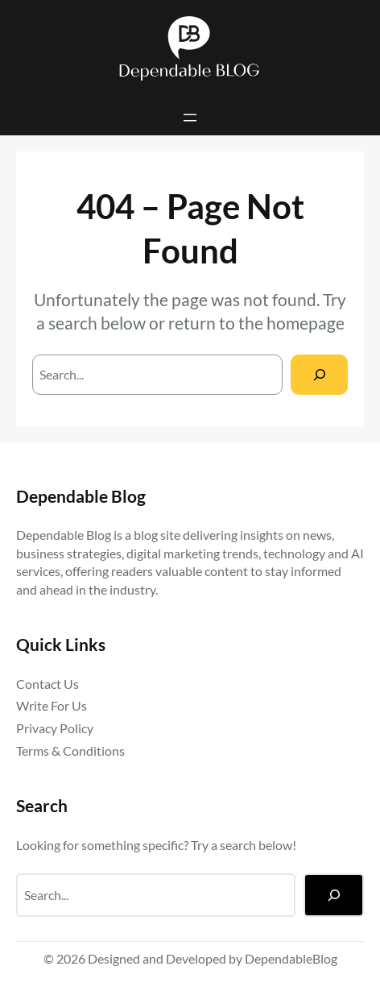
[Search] (319, 374)
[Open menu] (190, 117)
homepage (305, 323)
